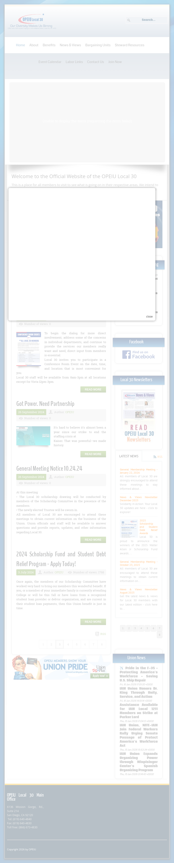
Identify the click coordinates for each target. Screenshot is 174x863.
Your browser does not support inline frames (84, 474)
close (154, 480)
